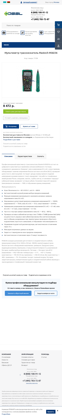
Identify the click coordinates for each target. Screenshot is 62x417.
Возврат (25, 365)
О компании (6, 357)
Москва (56, 2)
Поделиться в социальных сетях (14, 146)
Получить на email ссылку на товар (15, 143)
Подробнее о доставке (11, 139)
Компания (6, 354)
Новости (5, 360)
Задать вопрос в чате (45, 293)
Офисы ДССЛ (7, 365)
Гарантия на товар (28, 362)
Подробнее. (6, 414)
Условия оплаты (27, 357)
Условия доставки (28, 360)
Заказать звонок (32, 383)
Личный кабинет (30, 2)
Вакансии (5, 362)
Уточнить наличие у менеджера (16, 118)
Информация (27, 354)
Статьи (44, 357)
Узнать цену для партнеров (16, 111)
